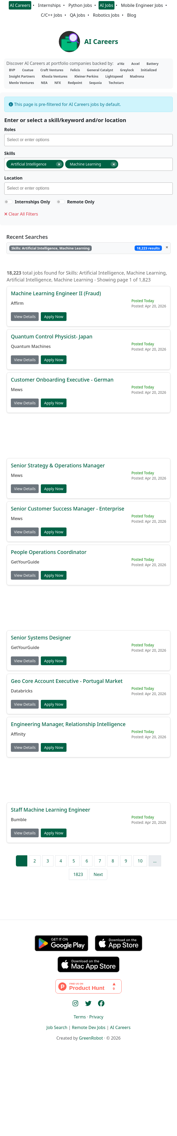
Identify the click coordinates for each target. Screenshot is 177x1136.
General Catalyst (100, 70)
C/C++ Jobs (51, 15)
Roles (10, 129)
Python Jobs (80, 5)
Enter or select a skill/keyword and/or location (65, 120)
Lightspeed (114, 76)
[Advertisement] (88, 435)
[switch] (8, 202)
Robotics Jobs (106, 15)
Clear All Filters (21, 214)
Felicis (75, 70)
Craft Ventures (51, 70)
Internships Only (32, 202)
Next (98, 874)
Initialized (149, 70)
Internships (49, 5)
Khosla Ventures (55, 76)
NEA (44, 82)
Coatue (27, 70)
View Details (25, 316)
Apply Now (53, 316)
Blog (131, 15)
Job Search (56, 1027)
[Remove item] (59, 164)
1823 (78, 874)
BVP (12, 70)
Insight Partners (22, 76)
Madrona (137, 76)
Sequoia (95, 82)
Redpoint (75, 82)
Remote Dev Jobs (88, 1027)
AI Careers (20, 5)
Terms (80, 1017)
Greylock (127, 70)
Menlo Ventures (21, 82)
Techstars (116, 82)
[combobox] (88, 140)
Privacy (96, 1017)
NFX (57, 82)
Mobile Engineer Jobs (142, 5)
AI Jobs (106, 5)
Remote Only (80, 202)
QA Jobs (77, 15)
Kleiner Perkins (86, 76)
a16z (120, 63)
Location (13, 178)
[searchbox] (89, 141)
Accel (135, 63)
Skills (9, 153)
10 (140, 861)
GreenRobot (91, 1038)
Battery (152, 63)
